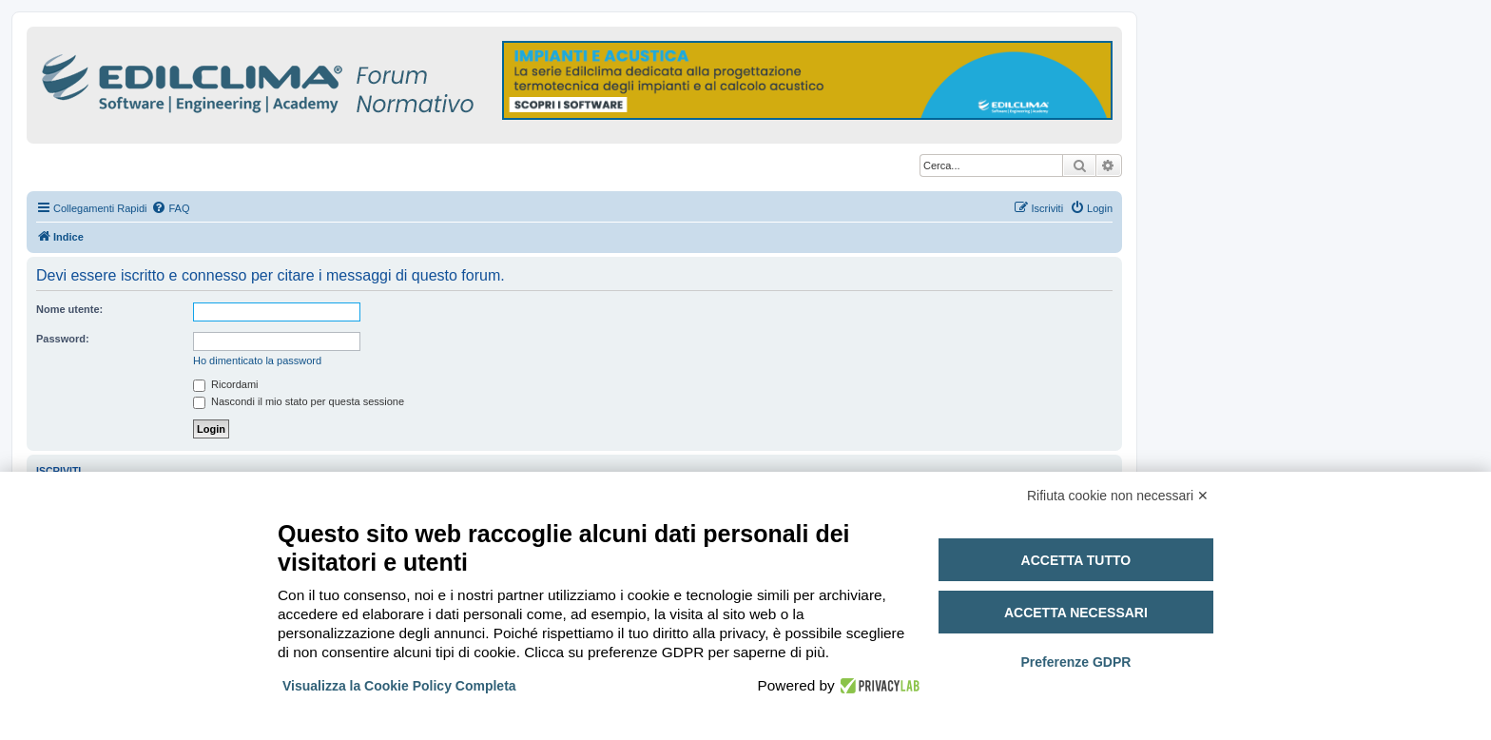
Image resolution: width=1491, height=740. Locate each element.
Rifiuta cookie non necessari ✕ (1118, 495)
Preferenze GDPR (1075, 662)
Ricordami (226, 384)
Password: (62, 338)
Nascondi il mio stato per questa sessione (298, 401)
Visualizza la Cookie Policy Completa (399, 685)
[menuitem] (170, 208)
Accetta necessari (1076, 612)
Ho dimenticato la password (257, 360)
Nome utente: (69, 309)
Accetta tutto (1076, 560)
